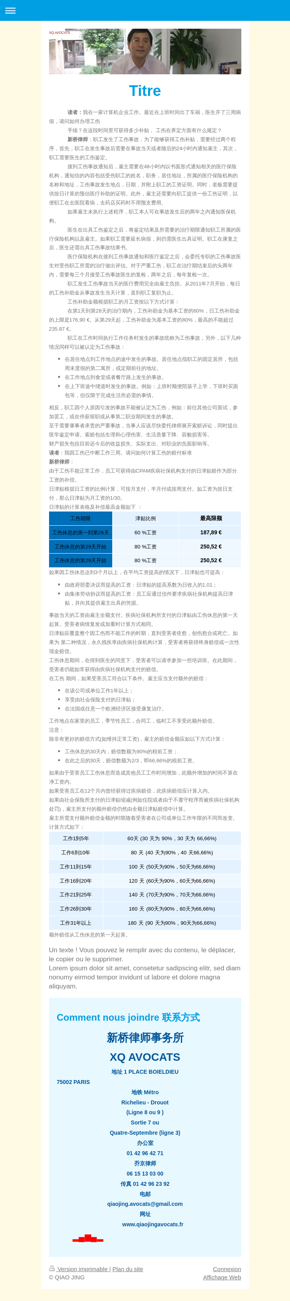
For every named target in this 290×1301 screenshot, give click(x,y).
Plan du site (127, 1269)
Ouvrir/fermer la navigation (145, 10)
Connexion (227, 1269)
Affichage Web (222, 1277)
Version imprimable (79, 1269)
